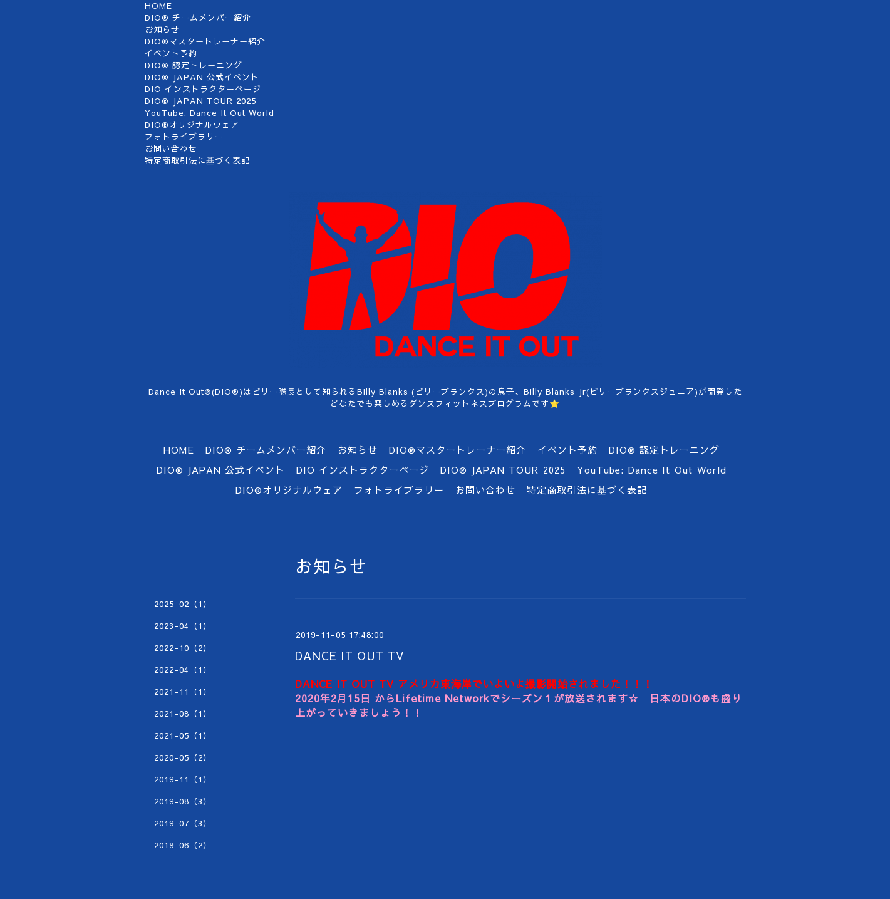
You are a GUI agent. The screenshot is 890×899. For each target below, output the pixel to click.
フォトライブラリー (184, 136)
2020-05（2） (183, 757)
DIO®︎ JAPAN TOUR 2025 (200, 101)
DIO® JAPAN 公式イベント (202, 77)
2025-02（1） (183, 604)
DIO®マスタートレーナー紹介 (205, 41)
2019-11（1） (183, 779)
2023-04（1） (183, 625)
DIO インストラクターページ (203, 89)
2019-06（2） (183, 845)
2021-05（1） (183, 735)
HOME (158, 5)
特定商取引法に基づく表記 (197, 160)
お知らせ (162, 29)
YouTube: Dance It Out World (209, 112)
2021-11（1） (183, 691)
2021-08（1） (183, 713)
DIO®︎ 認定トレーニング (193, 65)
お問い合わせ (171, 148)
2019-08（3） (183, 801)
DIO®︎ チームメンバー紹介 (198, 17)
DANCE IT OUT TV (350, 655)
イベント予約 (171, 53)
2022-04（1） (183, 669)
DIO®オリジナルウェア (192, 124)
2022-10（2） (183, 647)
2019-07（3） (183, 823)
